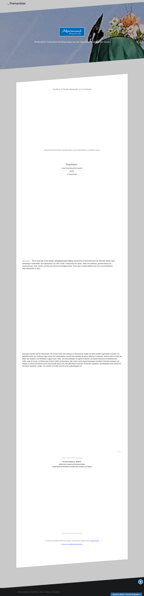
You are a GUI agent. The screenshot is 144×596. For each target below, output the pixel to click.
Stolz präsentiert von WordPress (28, 592)
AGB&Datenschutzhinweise (75, 544)
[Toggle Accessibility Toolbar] (140, 581)
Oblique (47, 592)
